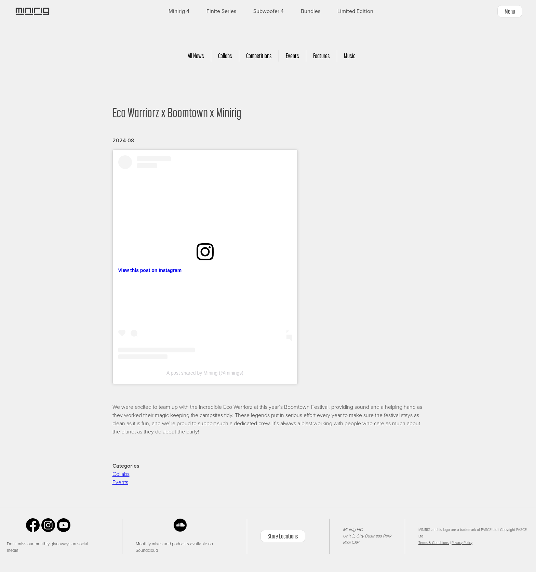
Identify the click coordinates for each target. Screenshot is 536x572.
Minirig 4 (179, 11)
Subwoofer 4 (268, 11)
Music (350, 55)
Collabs (225, 55)
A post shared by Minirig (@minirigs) (204, 373)
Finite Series (221, 11)
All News (196, 55)
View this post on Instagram (150, 270)
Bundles (310, 11)
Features (321, 55)
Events (292, 55)
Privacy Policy (462, 543)
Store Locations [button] (283, 536)
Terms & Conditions (433, 543)
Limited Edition (355, 11)
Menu (510, 11)
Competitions (259, 55)
